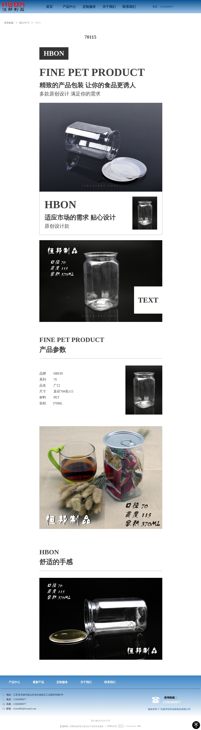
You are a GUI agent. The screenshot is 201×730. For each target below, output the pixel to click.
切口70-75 (24, 23)
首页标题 (8, 23)
